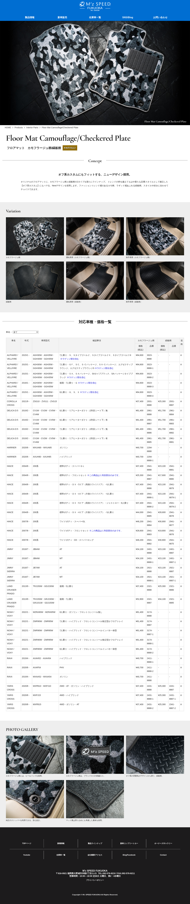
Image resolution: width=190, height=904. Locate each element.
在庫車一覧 (95, 17)
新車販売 (62, 17)
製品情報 (29, 17)
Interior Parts (32, 127)
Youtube (26, 853)
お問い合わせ (160, 17)
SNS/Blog (127, 17)
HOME (8, 127)
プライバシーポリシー (95, 878)
